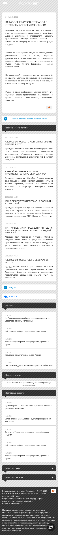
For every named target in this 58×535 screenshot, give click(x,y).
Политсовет (29, 3)
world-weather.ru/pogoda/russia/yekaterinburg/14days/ (29, 383)
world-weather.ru (29, 385)
